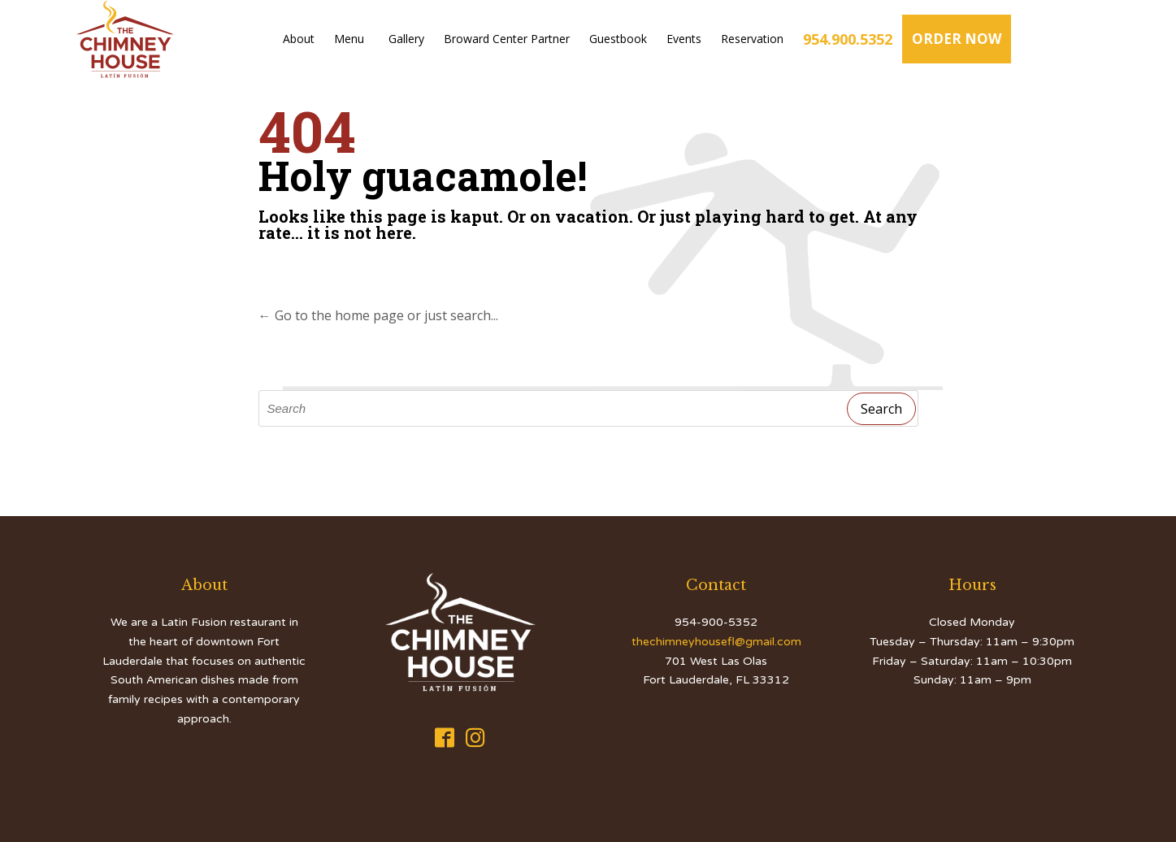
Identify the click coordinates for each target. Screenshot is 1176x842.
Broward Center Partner (507, 38)
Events (683, 38)
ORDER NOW (956, 38)
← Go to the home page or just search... (378, 315)
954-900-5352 (716, 622)
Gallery (406, 38)
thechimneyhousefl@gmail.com (716, 642)
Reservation (752, 38)
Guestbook (618, 38)
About (299, 38)
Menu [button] (351, 38)
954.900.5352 (847, 39)
